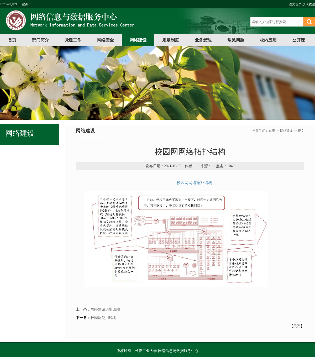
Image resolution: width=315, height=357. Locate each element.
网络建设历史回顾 (105, 309)
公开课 (298, 40)
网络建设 (138, 40)
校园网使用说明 (103, 318)
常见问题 (235, 40)
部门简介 (40, 40)
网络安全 (105, 40)
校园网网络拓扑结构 (194, 183)
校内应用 (268, 40)
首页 (12, 40)
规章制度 (170, 40)
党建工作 (73, 40)
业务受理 (203, 40)
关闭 (297, 326)
